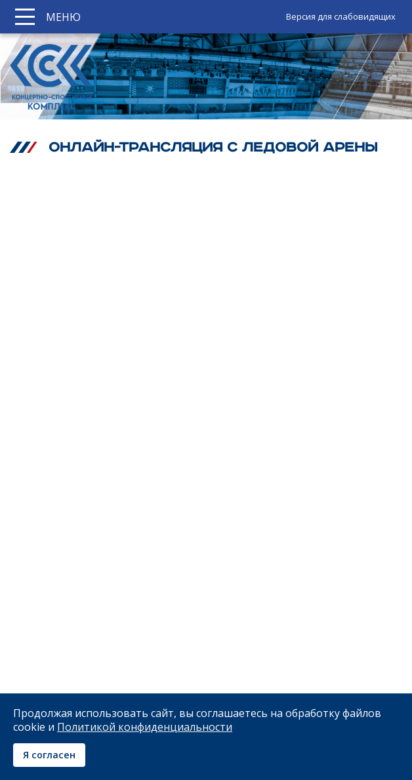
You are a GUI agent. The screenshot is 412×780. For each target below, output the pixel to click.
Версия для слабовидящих (341, 16)
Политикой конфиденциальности (144, 727)
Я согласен (49, 755)
